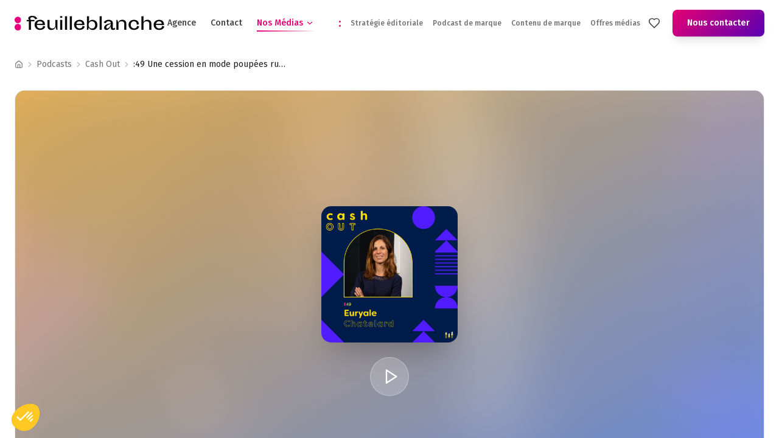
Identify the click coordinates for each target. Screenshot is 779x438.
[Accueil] (19, 64)
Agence (181, 23)
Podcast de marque (467, 23)
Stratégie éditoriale (387, 23)
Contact (226, 23)
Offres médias (615, 23)
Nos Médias (285, 23)
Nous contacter (718, 23)
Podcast (100, 64)
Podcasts (54, 64)
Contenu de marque (546, 23)
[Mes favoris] (654, 23)
